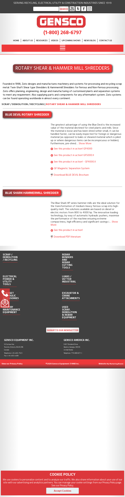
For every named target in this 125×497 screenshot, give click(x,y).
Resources (42, 40)
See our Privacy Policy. (62, 485)
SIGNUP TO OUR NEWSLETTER (62, 330)
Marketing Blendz (116, 364)
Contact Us (105, 40)
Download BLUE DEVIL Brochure (71, 175)
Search (64, 9)
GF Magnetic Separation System (72, 168)
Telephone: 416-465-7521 (13, 353)
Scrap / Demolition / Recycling (23, 104)
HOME (16, 40)
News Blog (90, 40)
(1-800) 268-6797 (62, 33)
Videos (54, 40)
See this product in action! (68, 230)
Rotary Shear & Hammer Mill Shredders (73, 104)
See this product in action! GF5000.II (74, 155)
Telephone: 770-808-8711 (73, 353)
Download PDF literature (67, 237)
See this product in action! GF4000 (73, 149)
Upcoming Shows (71, 40)
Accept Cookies (62, 491)
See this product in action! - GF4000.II (75, 162)
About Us (28, 40)
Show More (85, 143)
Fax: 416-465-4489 (11, 355)
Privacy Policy (16, 363)
